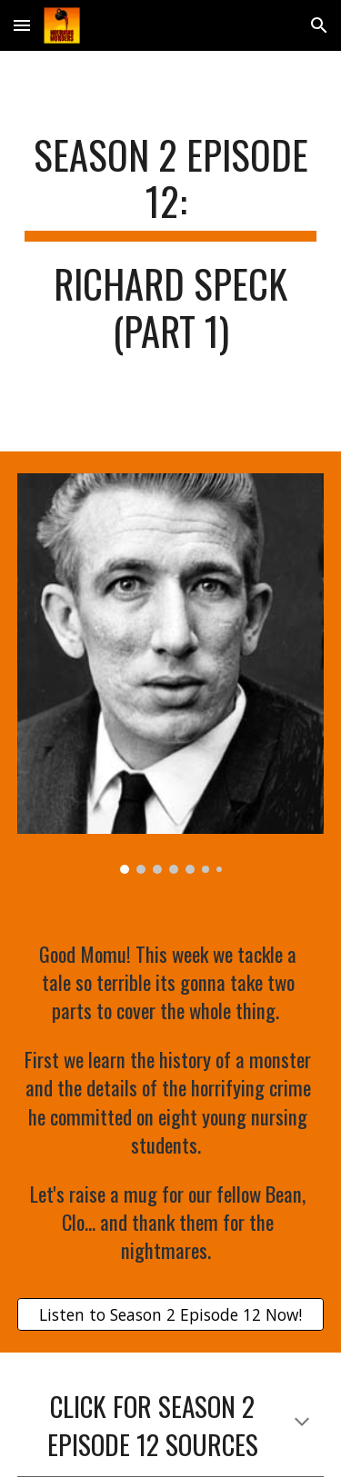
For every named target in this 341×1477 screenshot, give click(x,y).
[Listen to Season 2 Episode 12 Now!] (171, 1315)
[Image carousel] (171, 673)
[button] (22, 25)
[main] (171, 251)
